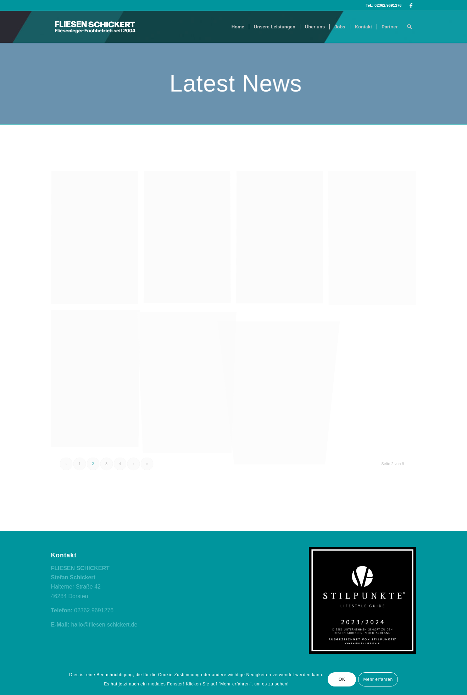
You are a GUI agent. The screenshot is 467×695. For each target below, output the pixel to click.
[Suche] (409, 27)
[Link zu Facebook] (411, 5)
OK (342, 679)
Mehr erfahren (378, 679)
